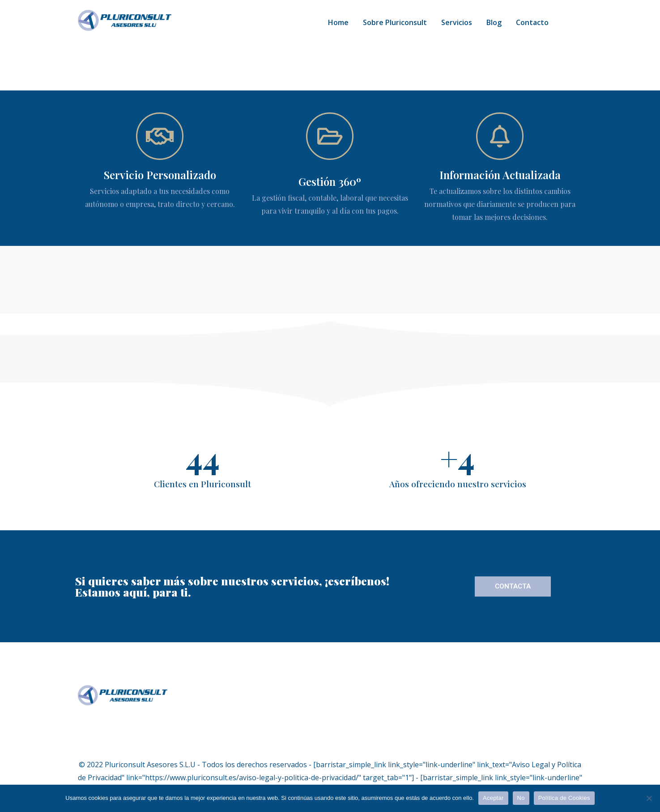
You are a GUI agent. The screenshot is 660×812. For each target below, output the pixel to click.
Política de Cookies (564, 798)
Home (338, 22)
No (521, 798)
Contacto (532, 22)
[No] (648, 798)
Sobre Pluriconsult (395, 22)
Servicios (456, 22)
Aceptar (493, 798)
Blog (494, 22)
